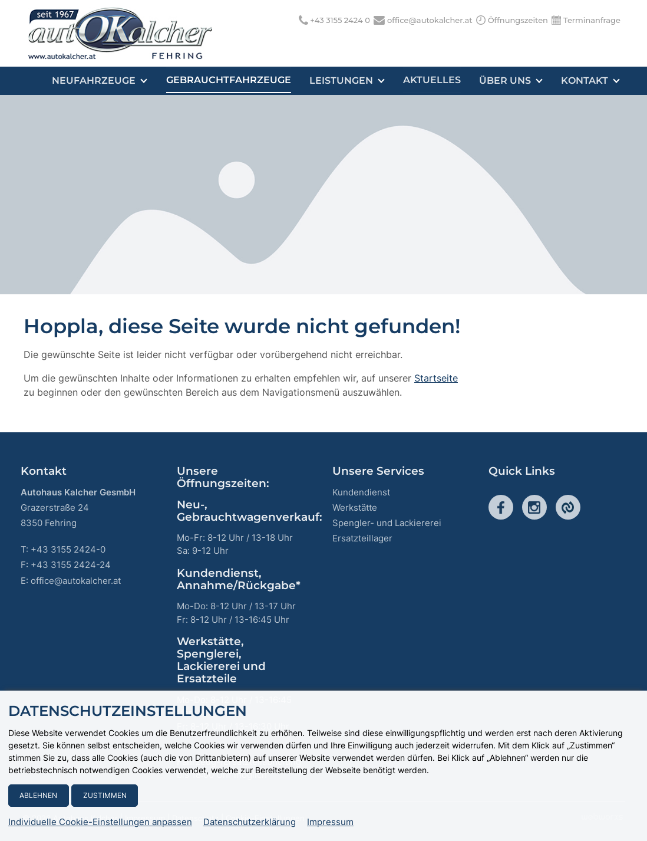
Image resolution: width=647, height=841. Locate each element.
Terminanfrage (591, 20)
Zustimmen (105, 795)
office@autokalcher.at (430, 20)
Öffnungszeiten (518, 20)
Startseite (436, 378)
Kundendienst (361, 492)
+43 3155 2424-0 (68, 549)
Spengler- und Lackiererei (386, 522)
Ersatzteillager (362, 538)
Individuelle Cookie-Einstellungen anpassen (100, 822)
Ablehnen (38, 795)
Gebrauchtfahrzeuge (231, 80)
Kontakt (591, 80)
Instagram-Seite (534, 507)
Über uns (512, 80)
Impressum (330, 822)
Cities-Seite (568, 507)
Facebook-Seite (500, 507)
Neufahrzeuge (103, 80)
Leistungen (349, 80)
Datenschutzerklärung (249, 822)
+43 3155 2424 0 (340, 20)
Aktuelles (434, 80)
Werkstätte (354, 507)
